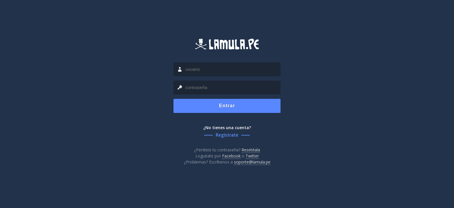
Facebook (231, 156)
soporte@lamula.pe (252, 162)
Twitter (252, 156)
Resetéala (250, 150)
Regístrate (227, 135)
